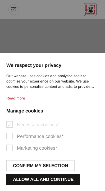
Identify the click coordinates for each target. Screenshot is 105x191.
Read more (15, 98)
